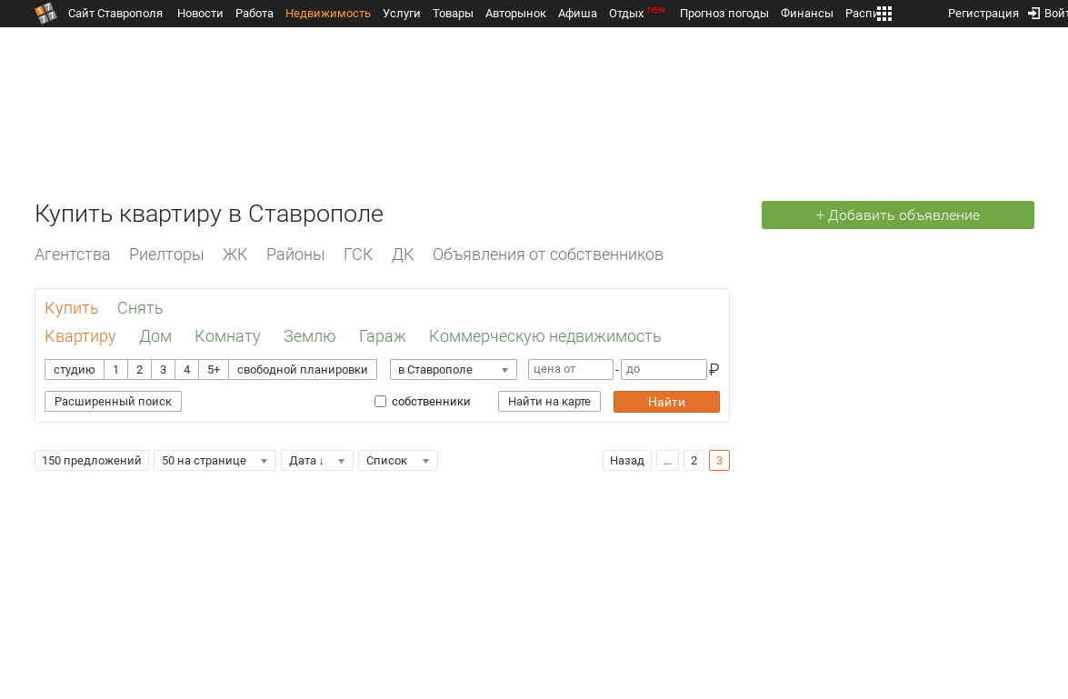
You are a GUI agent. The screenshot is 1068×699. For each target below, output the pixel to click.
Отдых (638, 13)
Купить (72, 307)
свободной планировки (302, 369)
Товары (453, 13)
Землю (310, 335)
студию (74, 369)
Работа (254, 13)
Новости (200, 13)
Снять (140, 307)
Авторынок (515, 13)
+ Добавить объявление (898, 215)
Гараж (382, 335)
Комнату (228, 335)
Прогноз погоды (724, 13)
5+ (213, 369)
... (668, 460)
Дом (155, 335)
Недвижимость (328, 13)
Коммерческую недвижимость (545, 335)
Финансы (807, 13)
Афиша (577, 13)
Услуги (402, 13)
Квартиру (80, 335)
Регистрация (983, 9)
